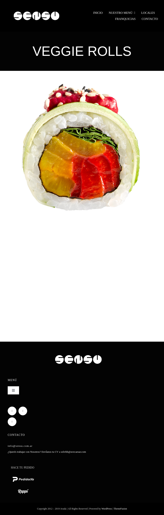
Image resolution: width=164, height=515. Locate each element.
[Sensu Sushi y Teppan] (36, 9)
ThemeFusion (120, 508)
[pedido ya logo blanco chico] (23, 476)
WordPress (107, 508)
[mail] (12, 421)
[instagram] (22, 411)
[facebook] (12, 411)
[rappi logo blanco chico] (23, 488)
